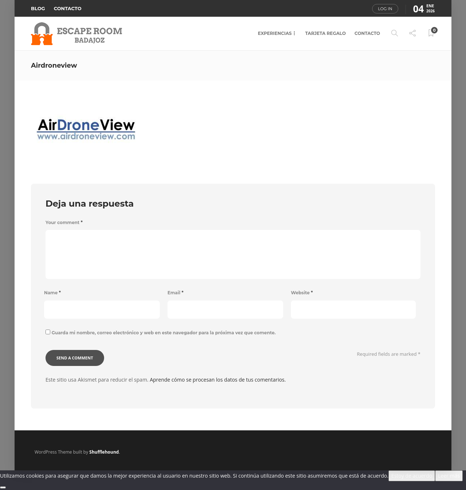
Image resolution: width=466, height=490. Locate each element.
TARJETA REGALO (325, 33)
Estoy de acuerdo (411, 475)
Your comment (64, 222)
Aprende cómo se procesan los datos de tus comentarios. (218, 379)
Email (175, 292)
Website (302, 292)
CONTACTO (68, 8)
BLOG (38, 8)
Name (52, 292)
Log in (385, 8)
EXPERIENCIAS (275, 33)
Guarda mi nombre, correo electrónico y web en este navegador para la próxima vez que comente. (164, 332)
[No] (3, 487)
